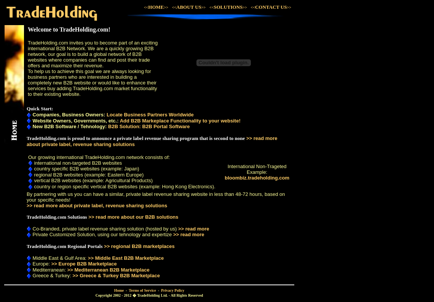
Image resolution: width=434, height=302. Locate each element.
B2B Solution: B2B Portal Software (149, 126)
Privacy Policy (172, 290)
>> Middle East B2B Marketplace (126, 258)
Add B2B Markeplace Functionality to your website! (180, 121)
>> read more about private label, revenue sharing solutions (97, 205)
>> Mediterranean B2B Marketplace (108, 270)
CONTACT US (271, 7)
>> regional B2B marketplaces (139, 246)
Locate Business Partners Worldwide (150, 115)
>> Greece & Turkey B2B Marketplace (116, 275)
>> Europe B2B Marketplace (84, 264)
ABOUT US (189, 7)
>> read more (193, 229)
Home (119, 290)
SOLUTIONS (230, 7)
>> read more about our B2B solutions (133, 217)
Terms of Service (142, 290)
